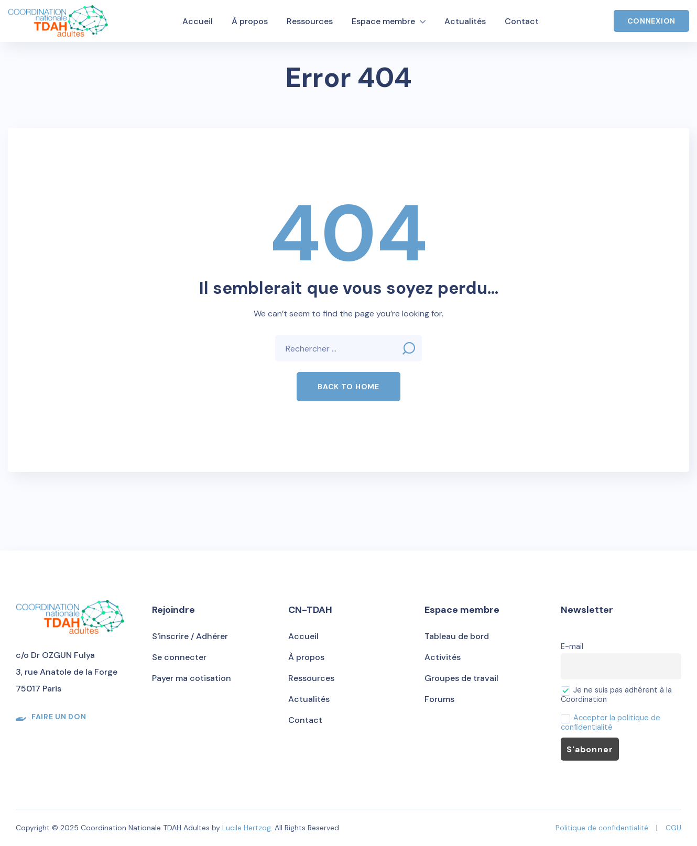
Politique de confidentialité (602, 827)
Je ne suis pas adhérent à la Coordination (616, 694)
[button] (348, 386)
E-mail (572, 646)
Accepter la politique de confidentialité (610, 722)
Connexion (651, 21)
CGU (673, 827)
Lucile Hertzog (246, 827)
